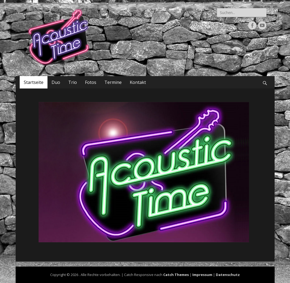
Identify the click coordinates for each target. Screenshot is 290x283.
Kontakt (138, 82)
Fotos (90, 82)
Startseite (33, 82)
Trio (72, 82)
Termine (113, 82)
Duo (56, 82)
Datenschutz (228, 274)
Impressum (202, 274)
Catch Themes (176, 274)
